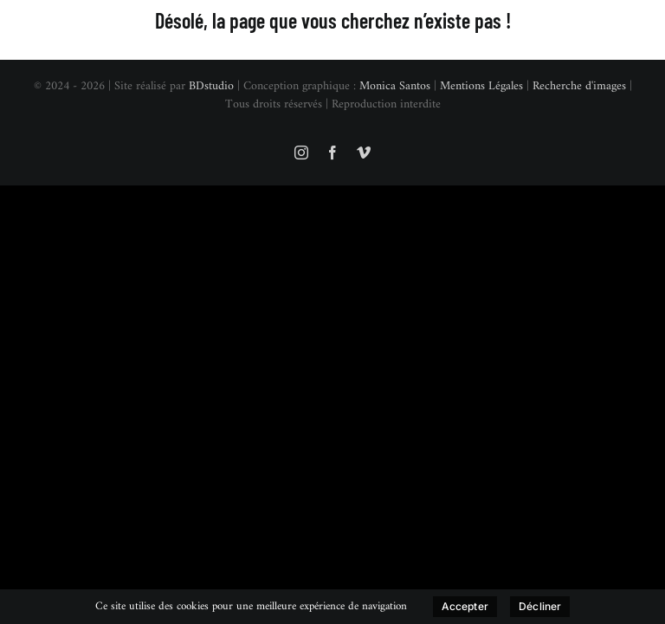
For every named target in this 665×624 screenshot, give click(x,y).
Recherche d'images (579, 86)
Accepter (465, 606)
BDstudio (211, 86)
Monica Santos (394, 86)
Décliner (540, 606)
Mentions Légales (481, 86)
